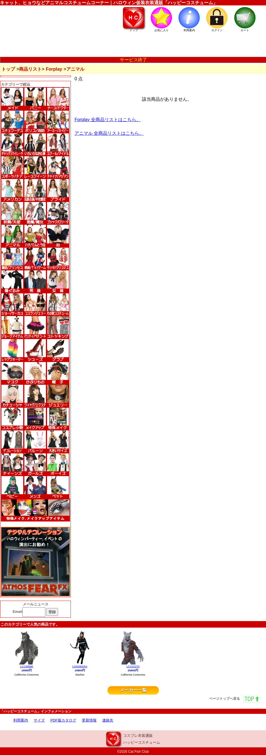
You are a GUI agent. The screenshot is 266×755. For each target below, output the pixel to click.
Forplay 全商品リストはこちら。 (108, 119)
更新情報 (89, 720)
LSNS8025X (79, 666)
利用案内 (20, 720)
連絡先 (107, 720)
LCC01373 (132, 666)
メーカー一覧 (133, 690)
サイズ (39, 720)
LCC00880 (26, 666)
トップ (8, 69)
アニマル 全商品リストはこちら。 (109, 133)
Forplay (54, 69)
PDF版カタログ (63, 720)
